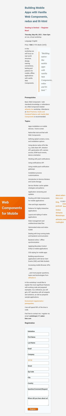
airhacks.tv (32, 278)
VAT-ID (30, 360)
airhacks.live (29, 109)
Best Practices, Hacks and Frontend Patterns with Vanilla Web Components (37, 114)
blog (57, 202)
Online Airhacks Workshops (60, 213)
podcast (59, 206)
